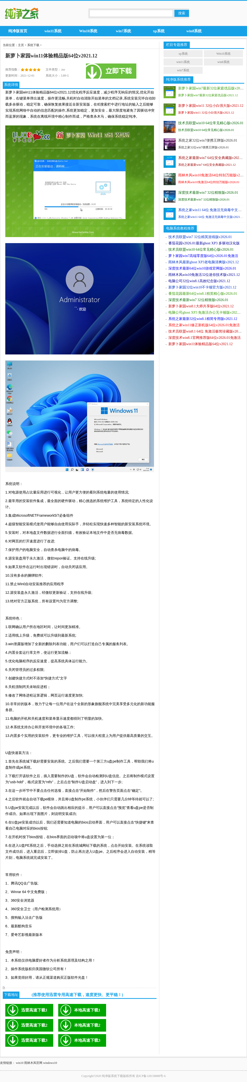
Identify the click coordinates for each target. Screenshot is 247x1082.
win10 (19, 1063)
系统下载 (33, 45)
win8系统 (224, 62)
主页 (21, 45)
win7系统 (183, 70)
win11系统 (183, 62)
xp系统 (183, 53)
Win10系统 (223, 53)
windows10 (50, 1063)
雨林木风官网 (33, 1063)
